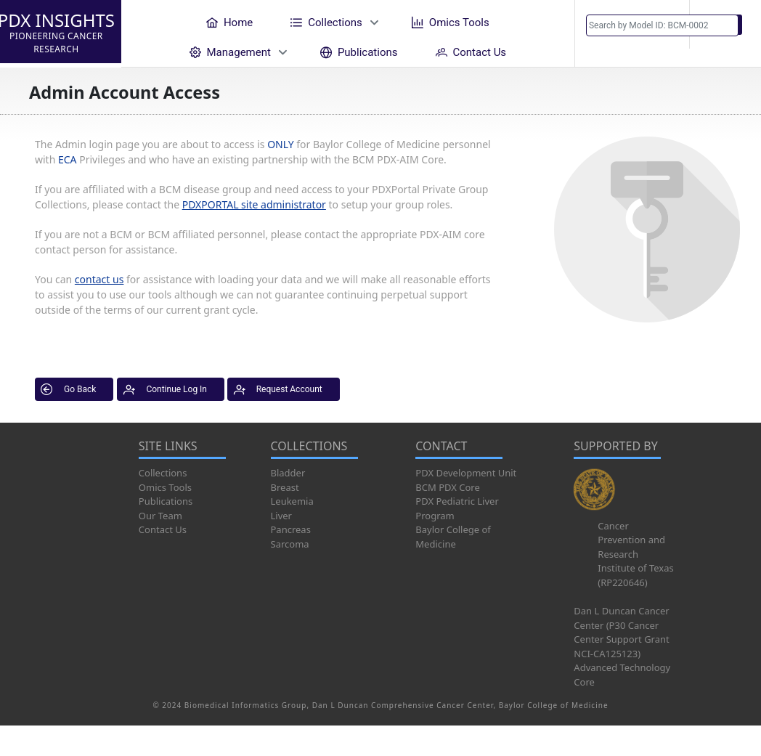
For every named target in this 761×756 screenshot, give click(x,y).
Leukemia (292, 501)
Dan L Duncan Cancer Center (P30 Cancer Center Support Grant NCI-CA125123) (621, 632)
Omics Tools (165, 487)
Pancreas (291, 529)
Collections (163, 472)
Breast (285, 487)
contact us (99, 279)
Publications (165, 501)
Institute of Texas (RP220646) (635, 575)
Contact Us (163, 529)
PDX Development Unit (465, 472)
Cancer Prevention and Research (631, 540)
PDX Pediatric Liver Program (456, 508)
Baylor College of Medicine (453, 536)
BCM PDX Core (447, 487)
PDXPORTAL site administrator (254, 204)
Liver (281, 515)
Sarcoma (290, 543)
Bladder (288, 472)
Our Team (160, 515)
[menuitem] (229, 22)
